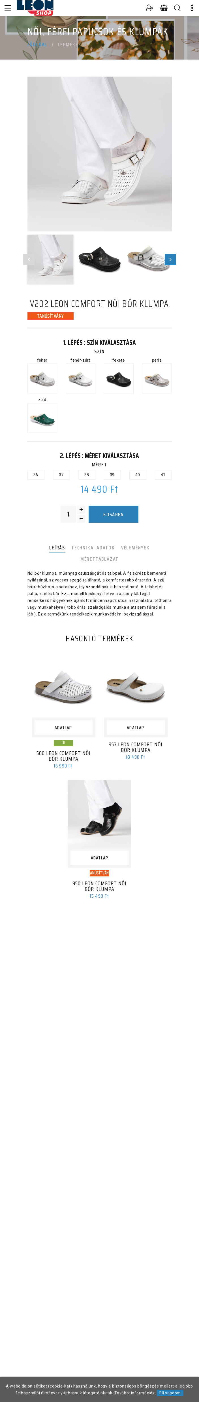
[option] (99, 154)
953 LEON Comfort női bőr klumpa (135, 747)
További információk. (135, 1393)
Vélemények (135, 548)
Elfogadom (170, 1393)
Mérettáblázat (99, 559)
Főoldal (37, 45)
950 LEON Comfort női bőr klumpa (99, 886)
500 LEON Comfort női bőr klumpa (64, 756)
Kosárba (113, 514)
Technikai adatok (93, 548)
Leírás (57, 548)
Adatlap (63, 727)
